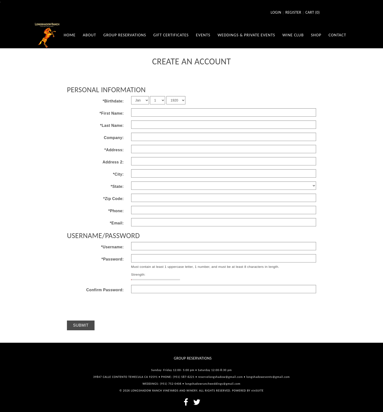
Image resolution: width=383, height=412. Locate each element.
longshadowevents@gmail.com (268, 377)
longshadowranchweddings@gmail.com (213, 383)
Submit (80, 325)
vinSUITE (257, 390)
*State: (117, 186)
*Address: (114, 150)
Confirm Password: (105, 290)
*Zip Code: (113, 199)
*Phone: (116, 211)
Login (276, 12)
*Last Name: (112, 125)
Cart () (312, 12)
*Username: (112, 247)
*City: (118, 174)
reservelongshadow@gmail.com (220, 377)
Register (293, 12)
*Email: (117, 223)
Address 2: (113, 162)
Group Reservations (193, 358)
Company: (114, 138)
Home (70, 35)
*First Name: (111, 113)
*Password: (112, 259)
